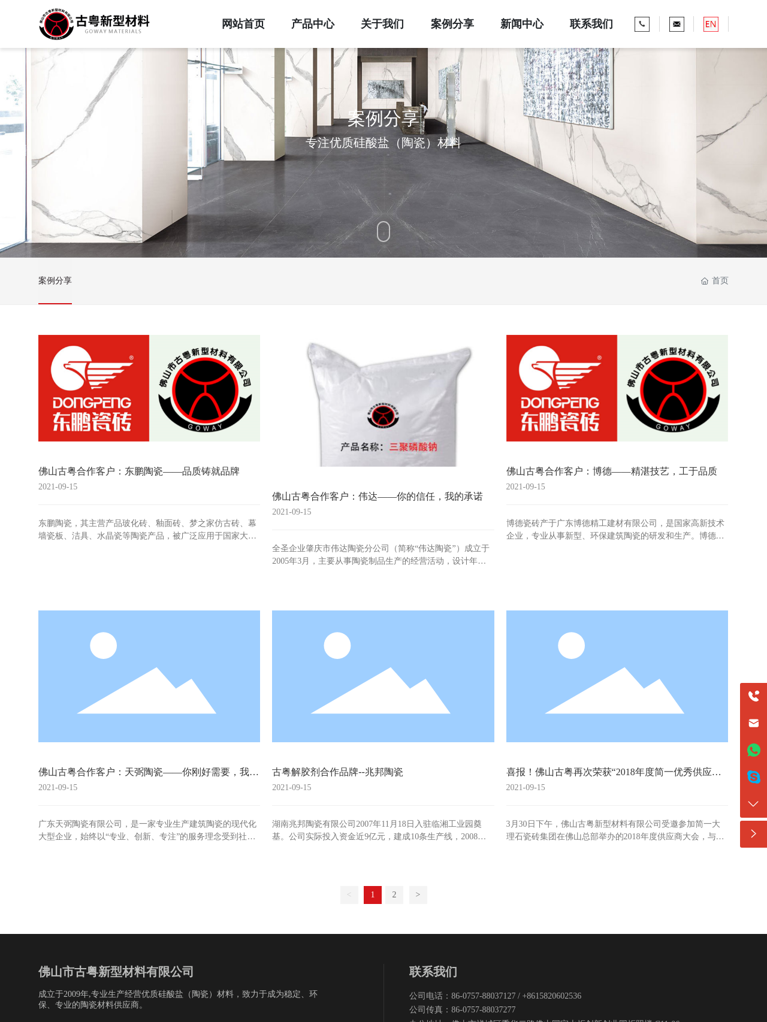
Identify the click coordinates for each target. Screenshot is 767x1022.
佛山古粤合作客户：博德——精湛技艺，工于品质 (611, 471)
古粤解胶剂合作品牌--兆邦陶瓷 (337, 772)
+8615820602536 (551, 995)
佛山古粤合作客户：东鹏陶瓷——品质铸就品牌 (139, 471)
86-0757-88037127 (483, 995)
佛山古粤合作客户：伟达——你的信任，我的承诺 (377, 496)
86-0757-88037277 (483, 1009)
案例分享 (55, 280)
